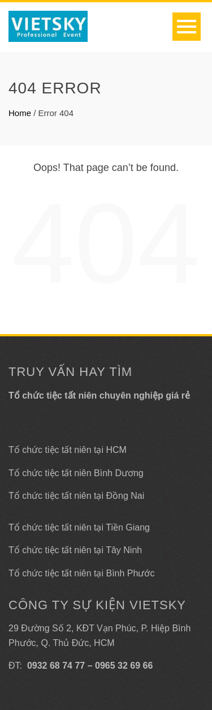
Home (19, 113)
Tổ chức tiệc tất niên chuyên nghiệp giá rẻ (99, 395)
